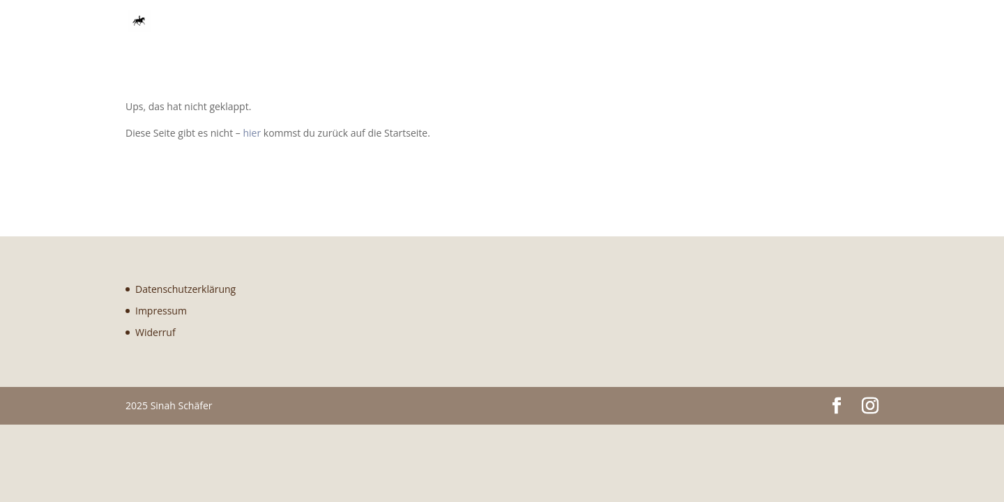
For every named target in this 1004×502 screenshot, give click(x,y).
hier (252, 132)
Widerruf (155, 332)
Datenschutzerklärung (185, 289)
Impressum (161, 310)
